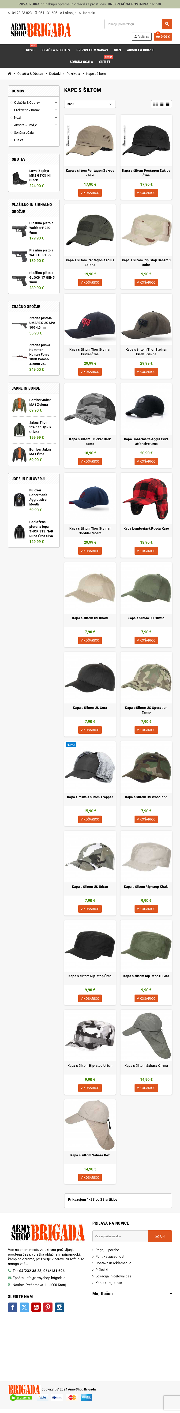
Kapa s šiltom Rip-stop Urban (90, 1069)
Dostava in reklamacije (113, 1267)
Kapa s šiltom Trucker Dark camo (90, 442)
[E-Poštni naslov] (120, 1240)
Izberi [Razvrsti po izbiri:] (70, 104)
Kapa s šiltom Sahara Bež (90, 1159)
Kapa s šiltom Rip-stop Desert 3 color (146, 262)
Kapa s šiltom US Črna (90, 709)
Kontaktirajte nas (108, 1287)
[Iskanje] (138, 24)
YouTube (36, 1311)
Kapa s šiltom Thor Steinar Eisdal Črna (90, 352)
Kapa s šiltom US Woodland (146, 799)
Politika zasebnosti (110, 1260)
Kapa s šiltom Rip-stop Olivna (146, 979)
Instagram (59, 1311)
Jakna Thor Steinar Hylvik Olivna (40, 427)
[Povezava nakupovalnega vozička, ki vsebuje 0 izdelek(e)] (163, 37)
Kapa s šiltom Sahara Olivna (146, 1069)
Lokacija (68, 13)
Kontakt (87, 13)
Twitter (24, 1311)
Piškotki (101, 1274)
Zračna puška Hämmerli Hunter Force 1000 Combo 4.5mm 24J (39, 354)
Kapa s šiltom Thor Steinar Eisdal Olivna (146, 352)
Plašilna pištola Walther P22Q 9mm (41, 227)
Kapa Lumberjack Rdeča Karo (146, 530)
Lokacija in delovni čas (113, 1280)
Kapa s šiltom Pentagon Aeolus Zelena (90, 262)
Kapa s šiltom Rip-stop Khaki (146, 889)
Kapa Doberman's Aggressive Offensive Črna (146, 442)
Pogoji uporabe (107, 1254)
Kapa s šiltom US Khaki (90, 620)
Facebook (12, 1311)
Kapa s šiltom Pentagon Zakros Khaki (90, 173)
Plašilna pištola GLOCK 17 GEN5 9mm (42, 277)
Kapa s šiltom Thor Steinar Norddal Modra (90, 532)
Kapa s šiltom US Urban (90, 889)
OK (160, 1240)
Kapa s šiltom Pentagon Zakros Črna (146, 173)
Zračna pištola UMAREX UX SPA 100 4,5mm (42, 322)
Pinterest (47, 1311)
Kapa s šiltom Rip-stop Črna (90, 979)
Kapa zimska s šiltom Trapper (90, 799)
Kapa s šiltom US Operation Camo (146, 712)
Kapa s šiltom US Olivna (146, 620)
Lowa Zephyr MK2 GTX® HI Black (40, 175)
